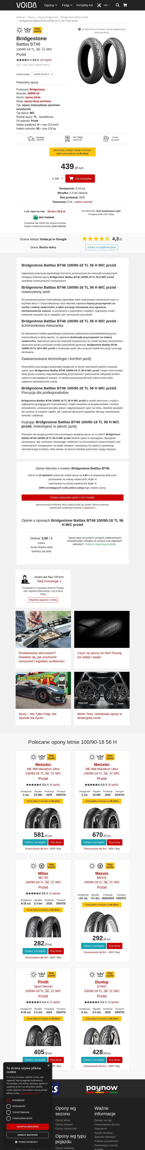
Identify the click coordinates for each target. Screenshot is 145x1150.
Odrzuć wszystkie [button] (28, 1135)
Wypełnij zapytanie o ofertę (43, 600)
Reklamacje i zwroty (106, 1145)
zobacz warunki (83, 201)
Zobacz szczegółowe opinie (102, 247)
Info (107, 5)
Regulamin (101, 1128)
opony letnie (33, 97)
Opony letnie (62, 1120)
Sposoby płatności (105, 1137)
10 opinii (46, 60)
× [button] (48, 1065)
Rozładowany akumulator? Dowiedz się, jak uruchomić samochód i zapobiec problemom (42, 657)
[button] (28, 1141)
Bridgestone (37, 89)
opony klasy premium (37, 101)
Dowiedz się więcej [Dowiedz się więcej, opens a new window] (29, 1093)
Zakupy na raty (103, 1120)
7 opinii (55, 1002)
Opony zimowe (64, 1124)
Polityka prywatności (106, 1141)
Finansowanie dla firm (36, 848)
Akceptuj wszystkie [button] (27, 1126)
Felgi (67, 5)
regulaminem (89, 508)
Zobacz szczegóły (35, 842)
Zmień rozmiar (23, 74)
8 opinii (55, 784)
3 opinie (113, 1002)
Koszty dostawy (104, 1132)
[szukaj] (117, 5)
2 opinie (54, 893)
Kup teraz (56, 842)
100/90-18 (33, 93)
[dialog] (27, 1104)
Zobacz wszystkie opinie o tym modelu (72, 497)
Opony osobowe (64, 1148)
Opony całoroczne (65, 1128)
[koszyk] (125, 5)
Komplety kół (84, 5)
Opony (51, 5)
